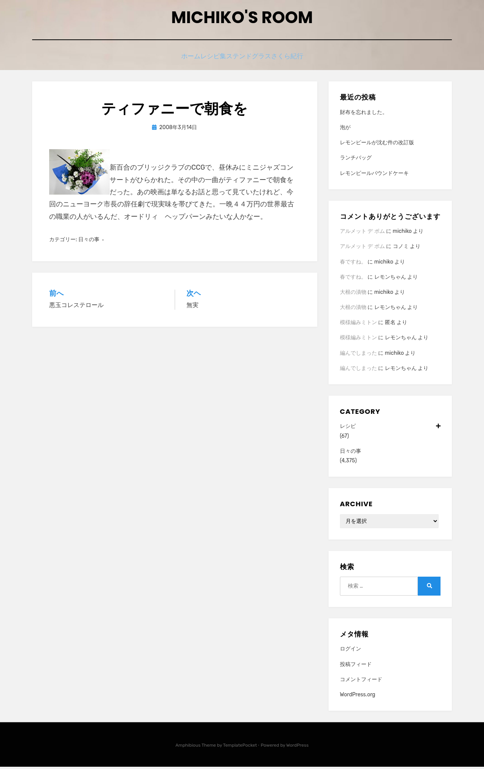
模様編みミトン (358, 324)
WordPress (297, 747)
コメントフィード (361, 682)
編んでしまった (358, 355)
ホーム (177, 60)
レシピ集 (210, 60)
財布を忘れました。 (364, 114)
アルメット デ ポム (362, 233)
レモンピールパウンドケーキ (374, 175)
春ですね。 (353, 263)
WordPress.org (357, 697)
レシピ (390, 428)
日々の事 (88, 242)
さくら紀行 (301, 60)
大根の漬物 (353, 294)
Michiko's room (242, 19)
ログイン (350, 651)
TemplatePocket (240, 747)
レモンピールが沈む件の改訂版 (377, 145)
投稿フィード (356, 666)
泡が (345, 129)
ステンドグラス (254, 60)
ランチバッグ (356, 160)
